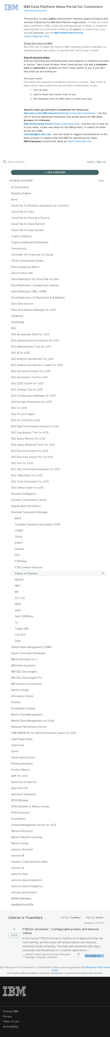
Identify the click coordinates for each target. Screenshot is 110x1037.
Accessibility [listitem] (10, 1026)
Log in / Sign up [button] (97, 161)
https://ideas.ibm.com (37, 36)
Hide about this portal (35, 10)
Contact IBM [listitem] (10, 1011)
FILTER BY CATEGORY (19, 180)
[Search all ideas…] (28, 162)
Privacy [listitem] (7, 1016)
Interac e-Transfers (47, 957)
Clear (101, 180)
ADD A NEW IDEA (55, 172)
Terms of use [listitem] (11, 1021)
